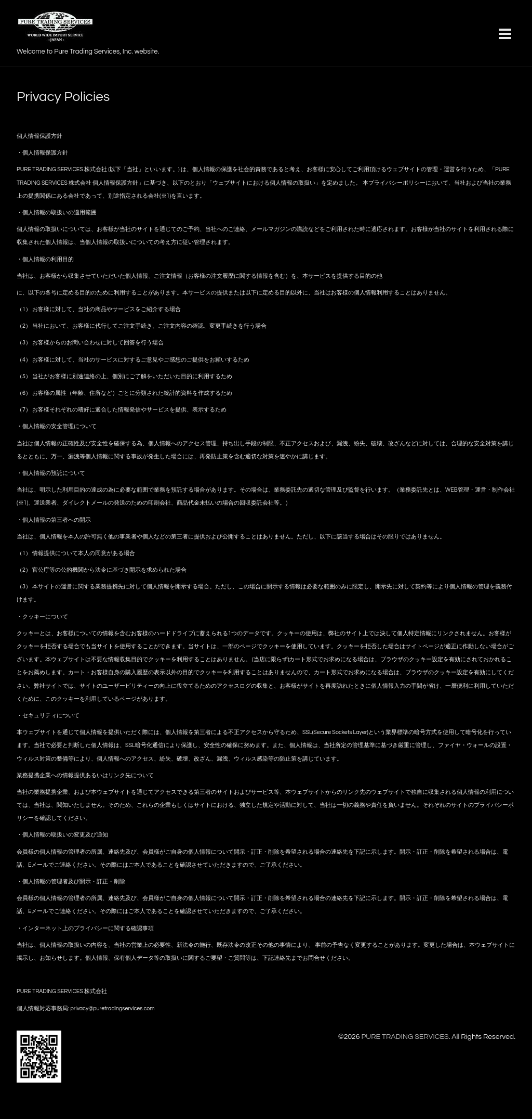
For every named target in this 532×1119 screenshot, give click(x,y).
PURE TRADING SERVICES (404, 1036)
